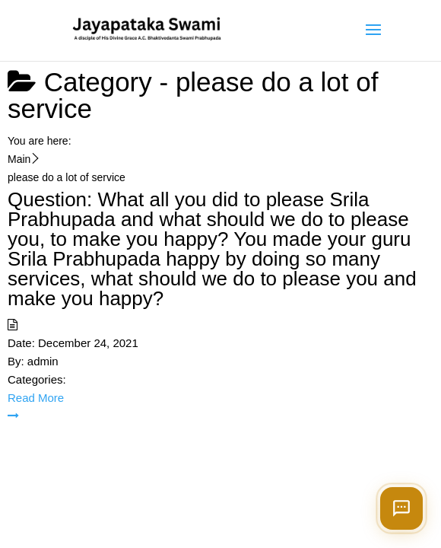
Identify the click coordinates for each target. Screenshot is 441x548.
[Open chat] (401, 508)
